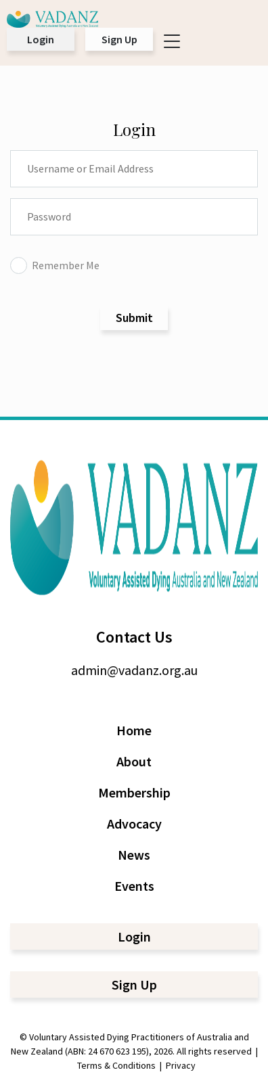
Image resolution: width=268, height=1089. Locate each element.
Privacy (181, 1065)
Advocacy (134, 823)
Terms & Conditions (116, 1065)
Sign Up (119, 39)
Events (134, 885)
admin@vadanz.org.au (134, 670)
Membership (134, 792)
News (134, 854)
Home (134, 730)
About (134, 761)
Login (40, 39)
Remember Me (54, 265)
